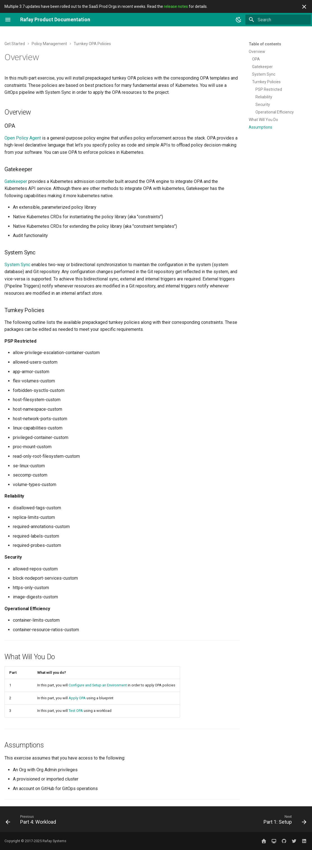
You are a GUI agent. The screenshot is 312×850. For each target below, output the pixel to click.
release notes (176, 6)
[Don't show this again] (304, 6)
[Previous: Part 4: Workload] (32, 821)
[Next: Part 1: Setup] (283, 821)
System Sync (17, 264)
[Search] (278, 20)
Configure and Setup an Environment (98, 685)
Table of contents (265, 44)
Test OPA (76, 711)
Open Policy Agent (22, 138)
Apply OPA (77, 698)
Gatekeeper (15, 181)
